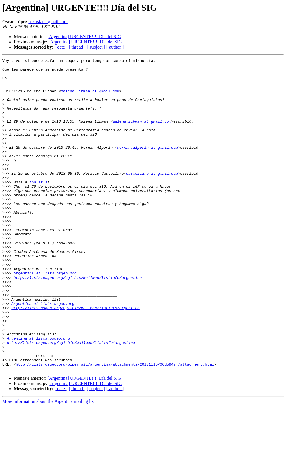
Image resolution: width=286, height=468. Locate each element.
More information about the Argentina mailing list (48, 462)
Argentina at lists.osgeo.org (45, 316)
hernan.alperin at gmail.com (147, 165)
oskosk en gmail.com (48, 21)
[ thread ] (77, 47)
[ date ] (61, 47)
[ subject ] (96, 47)
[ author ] (115, 47)
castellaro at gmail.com (152, 196)
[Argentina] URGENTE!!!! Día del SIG (84, 36)
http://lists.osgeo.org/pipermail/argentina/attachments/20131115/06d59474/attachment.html (115, 425)
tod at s (38, 207)
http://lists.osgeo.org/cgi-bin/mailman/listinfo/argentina (78, 321)
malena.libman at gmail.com (90, 97)
